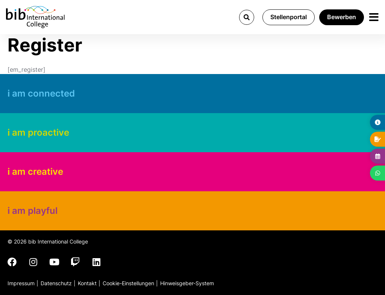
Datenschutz (56, 283)
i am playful (33, 210)
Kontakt (87, 283)
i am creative (35, 171)
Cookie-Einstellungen (128, 283)
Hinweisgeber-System (187, 283)
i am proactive (38, 132)
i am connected (41, 93)
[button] (246, 17)
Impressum (21, 283)
